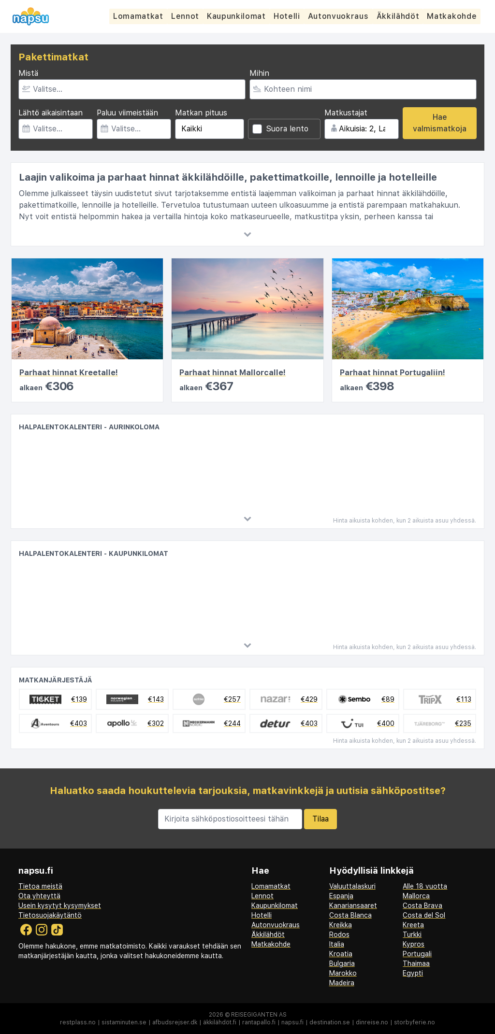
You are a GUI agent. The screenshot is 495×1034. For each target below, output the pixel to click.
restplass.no (78, 1022)
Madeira (341, 983)
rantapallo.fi (259, 1022)
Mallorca (416, 896)
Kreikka (340, 925)
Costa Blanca (350, 915)
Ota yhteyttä (39, 896)
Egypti (413, 973)
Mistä (28, 73)
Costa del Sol (424, 915)
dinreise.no (372, 1022)
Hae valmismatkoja (439, 123)
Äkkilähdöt (400, 16)
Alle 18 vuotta (425, 886)
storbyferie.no (414, 1022)
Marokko (343, 973)
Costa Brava (422, 905)
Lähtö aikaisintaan (50, 112)
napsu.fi (292, 1022)
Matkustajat (345, 112)
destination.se (329, 1022)
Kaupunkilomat (237, 16)
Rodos (339, 934)
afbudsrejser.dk (174, 1022)
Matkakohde (455, 16)
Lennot (186, 16)
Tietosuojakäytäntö (50, 915)
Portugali (417, 954)
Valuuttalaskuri (352, 886)
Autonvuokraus (340, 16)
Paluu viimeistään (127, 112)
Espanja (341, 896)
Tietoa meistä (40, 886)
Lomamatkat (138, 16)
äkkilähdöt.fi (219, 1022)
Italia (336, 944)
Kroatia (340, 954)
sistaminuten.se (124, 1022)
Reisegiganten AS (259, 1014)
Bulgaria (342, 963)
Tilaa (320, 818)
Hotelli (288, 16)
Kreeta (413, 925)
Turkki (412, 934)
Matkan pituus (201, 112)
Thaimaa (416, 963)
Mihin (259, 73)
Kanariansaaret (353, 905)
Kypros (413, 944)
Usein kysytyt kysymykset (59, 905)
